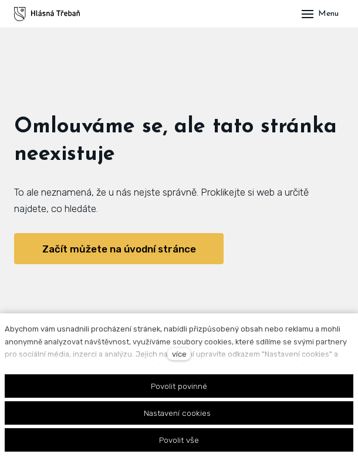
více (179, 354)
